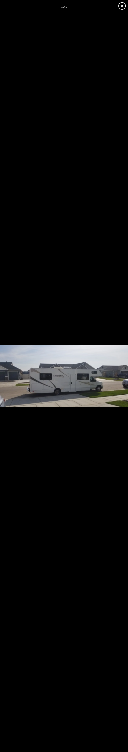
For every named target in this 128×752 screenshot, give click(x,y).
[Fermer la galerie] (122, 6)
